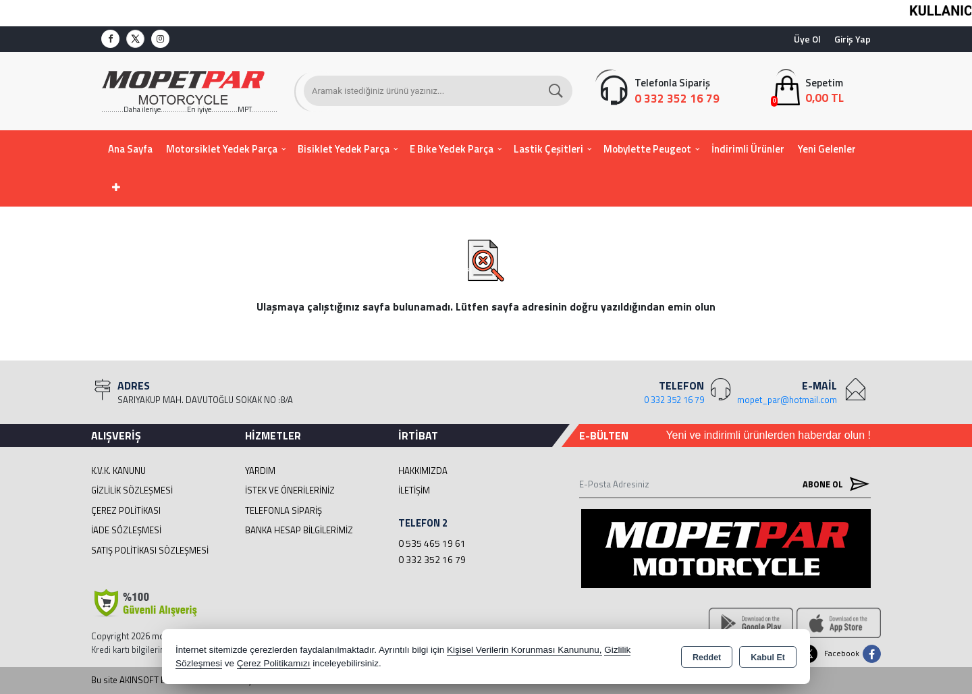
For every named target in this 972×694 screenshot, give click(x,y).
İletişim (414, 490)
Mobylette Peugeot (647, 149)
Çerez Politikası (126, 510)
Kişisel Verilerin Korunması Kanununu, (524, 650)
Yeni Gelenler (827, 149)
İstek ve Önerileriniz (290, 490)
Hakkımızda (423, 470)
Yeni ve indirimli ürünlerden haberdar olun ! (768, 435)
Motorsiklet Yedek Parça (221, 149)
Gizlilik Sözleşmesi (132, 490)
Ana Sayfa (130, 149)
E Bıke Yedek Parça (451, 149)
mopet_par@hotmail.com (787, 399)
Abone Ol (833, 483)
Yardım (260, 470)
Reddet (707, 657)
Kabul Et (768, 657)
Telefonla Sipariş (283, 510)
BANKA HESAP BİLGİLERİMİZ (299, 530)
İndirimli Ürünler (747, 149)
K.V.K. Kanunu (118, 470)
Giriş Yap (852, 39)
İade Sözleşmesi (126, 530)
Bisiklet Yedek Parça (343, 149)
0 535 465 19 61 (432, 543)
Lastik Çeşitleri (548, 149)
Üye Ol (807, 39)
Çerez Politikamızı (273, 663)
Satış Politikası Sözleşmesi (150, 550)
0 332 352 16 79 (432, 559)
